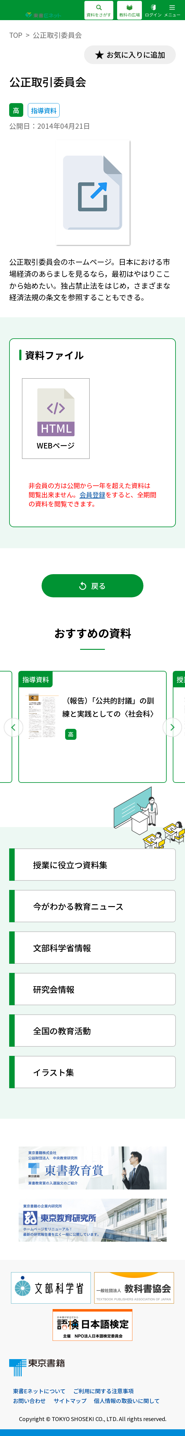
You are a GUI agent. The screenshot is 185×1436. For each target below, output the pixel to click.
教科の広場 (129, 11)
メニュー (172, 11)
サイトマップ (70, 1401)
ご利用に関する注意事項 (103, 1391)
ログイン (153, 11)
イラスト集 (53, 1072)
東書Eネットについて (39, 1391)
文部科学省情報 (62, 947)
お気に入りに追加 (135, 54)
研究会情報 (53, 989)
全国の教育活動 (62, 1030)
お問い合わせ (29, 1401)
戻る (92, 585)
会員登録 (92, 494)
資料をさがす (99, 11)
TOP (15, 35)
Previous (13, 727)
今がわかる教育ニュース (78, 906)
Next (172, 727)
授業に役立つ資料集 (70, 864)
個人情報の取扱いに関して (127, 1401)
